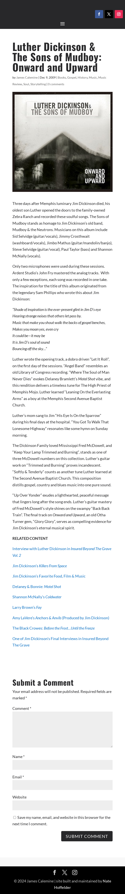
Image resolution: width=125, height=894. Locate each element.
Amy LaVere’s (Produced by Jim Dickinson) (60, 617)
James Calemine (27, 77)
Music (93, 77)
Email (18, 777)
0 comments (56, 84)
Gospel (71, 77)
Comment (21, 708)
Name (18, 756)
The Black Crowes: (53, 628)
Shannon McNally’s (36, 596)
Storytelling (38, 84)
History (83, 77)
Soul (26, 84)
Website (19, 797)
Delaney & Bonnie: (36, 586)
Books (62, 77)
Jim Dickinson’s (39, 565)
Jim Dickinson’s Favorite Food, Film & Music (48, 576)
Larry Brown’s (27, 607)
